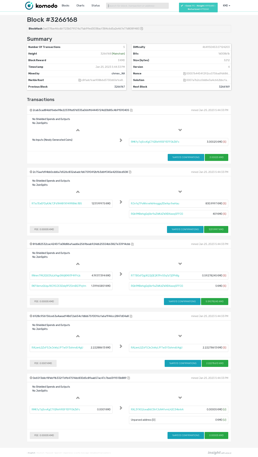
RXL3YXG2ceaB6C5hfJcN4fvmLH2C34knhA (157, 409)
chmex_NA (118, 73)
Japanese (67, 453)
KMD (226, 5)
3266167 (119, 86)
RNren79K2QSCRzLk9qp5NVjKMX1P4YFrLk (56, 275)
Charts (80, 5)
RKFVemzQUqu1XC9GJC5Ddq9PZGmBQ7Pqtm (59, 286)
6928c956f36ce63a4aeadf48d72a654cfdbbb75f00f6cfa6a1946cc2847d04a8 (81, 316)
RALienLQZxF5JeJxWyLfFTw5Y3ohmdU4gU (57, 347)
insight (219, 452)
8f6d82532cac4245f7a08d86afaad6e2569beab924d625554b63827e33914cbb (81, 244)
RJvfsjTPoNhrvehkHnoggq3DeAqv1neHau (155, 203)
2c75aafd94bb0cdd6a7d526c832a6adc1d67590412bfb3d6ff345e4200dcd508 (80, 172)
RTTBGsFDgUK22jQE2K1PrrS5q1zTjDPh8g (155, 275)
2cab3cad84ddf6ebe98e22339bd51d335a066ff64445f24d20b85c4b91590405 (81, 110)
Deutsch (40, 453)
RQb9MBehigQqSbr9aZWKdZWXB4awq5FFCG (157, 213)
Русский (49, 453)
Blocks (65, 5)
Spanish (57, 453)
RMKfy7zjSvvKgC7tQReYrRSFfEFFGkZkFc (155, 141)
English (32, 453)
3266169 (224, 86)
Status (96, 5)
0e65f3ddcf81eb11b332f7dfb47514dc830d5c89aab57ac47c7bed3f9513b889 (79, 378)
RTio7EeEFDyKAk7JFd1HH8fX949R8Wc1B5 (57, 203)
